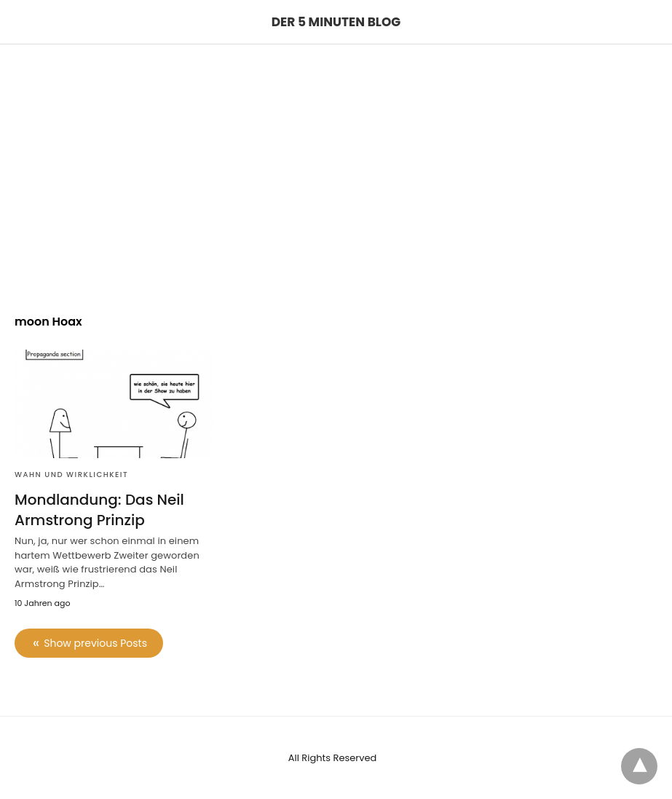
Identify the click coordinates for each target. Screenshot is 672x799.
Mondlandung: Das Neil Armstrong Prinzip (99, 509)
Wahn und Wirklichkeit (71, 474)
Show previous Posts (95, 643)
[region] (336, 168)
